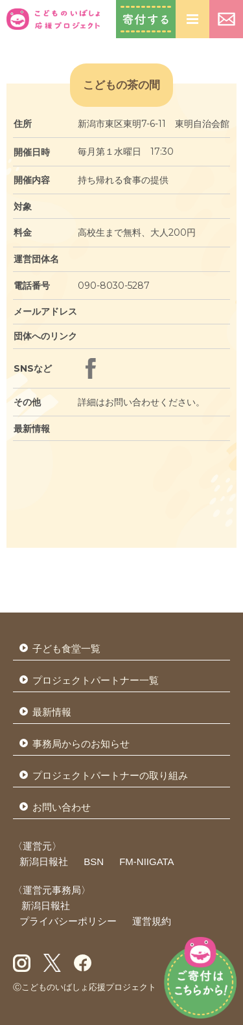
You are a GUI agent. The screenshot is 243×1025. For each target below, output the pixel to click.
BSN (94, 861)
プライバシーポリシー (68, 921)
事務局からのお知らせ (81, 743)
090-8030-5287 (114, 285)
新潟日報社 (43, 861)
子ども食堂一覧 (66, 648)
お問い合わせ (226, 19)
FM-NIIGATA (146, 861)
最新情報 (51, 711)
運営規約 (151, 921)
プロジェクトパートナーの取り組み (110, 775)
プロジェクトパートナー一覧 (95, 680)
